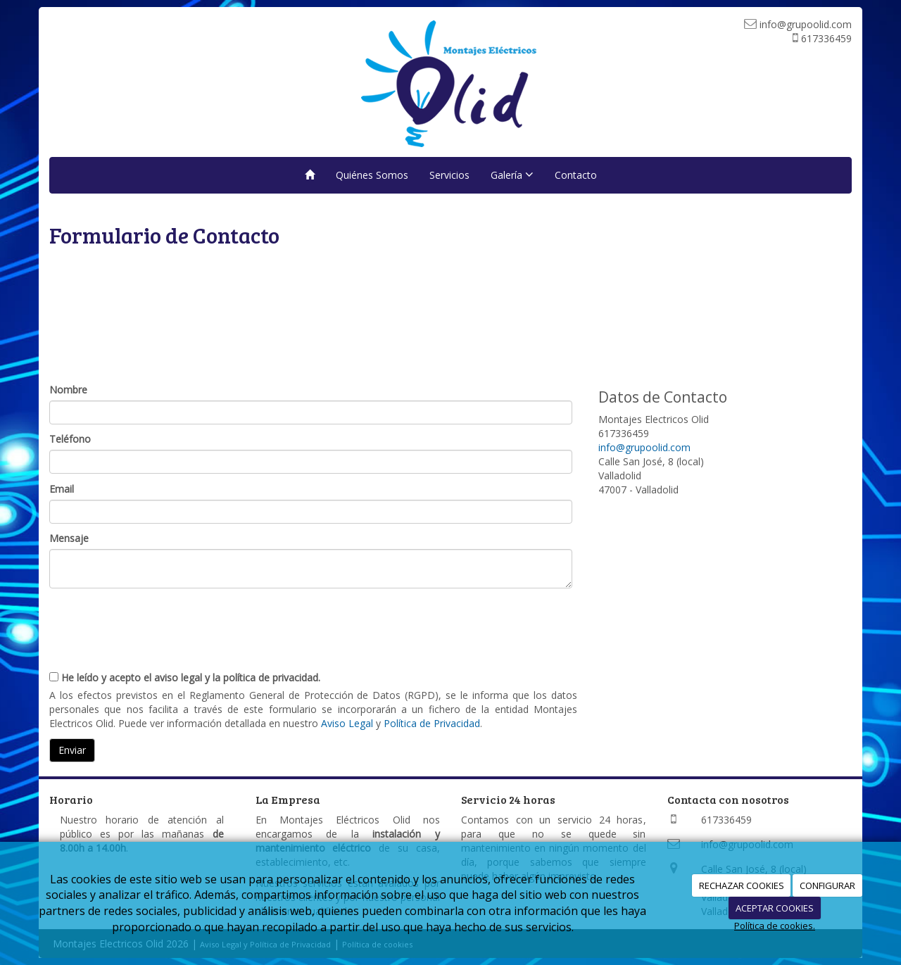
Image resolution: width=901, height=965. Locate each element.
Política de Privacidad (432, 723)
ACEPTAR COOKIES (775, 908)
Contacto (576, 175)
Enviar (72, 750)
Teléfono (70, 439)
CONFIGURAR (827, 885)
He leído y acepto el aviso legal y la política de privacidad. (184, 677)
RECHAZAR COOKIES (741, 885)
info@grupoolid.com (644, 447)
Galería (512, 175)
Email (61, 489)
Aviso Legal (347, 723)
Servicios (449, 175)
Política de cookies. (774, 925)
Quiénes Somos (372, 175)
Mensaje (69, 538)
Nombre (68, 389)
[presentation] (156, 623)
